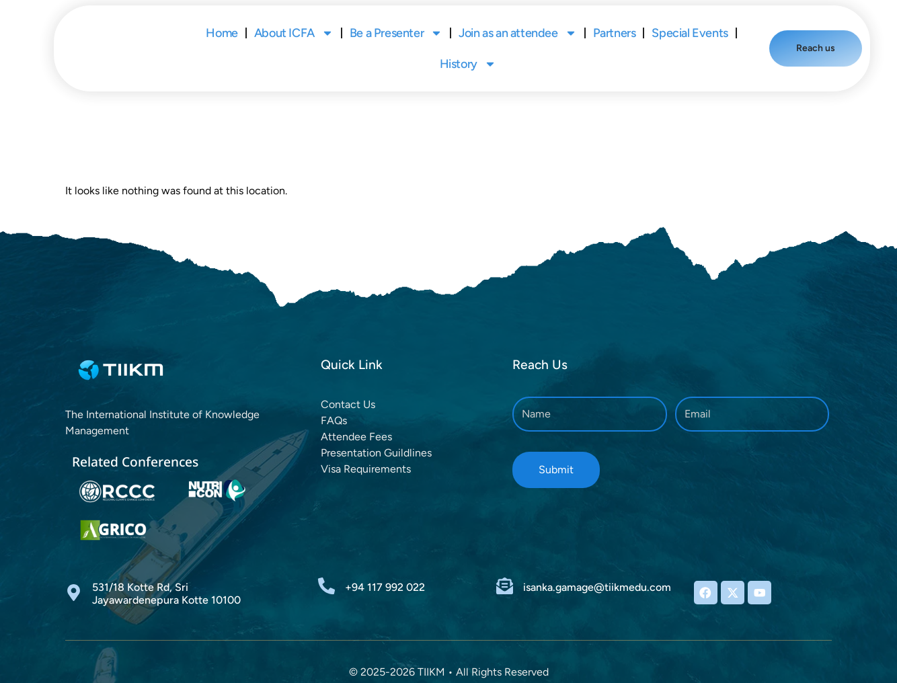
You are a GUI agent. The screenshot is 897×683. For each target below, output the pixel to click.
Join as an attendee (517, 18)
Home (221, 18)
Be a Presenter (396, 18)
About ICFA (294, 18)
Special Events (690, 18)
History (468, 49)
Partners (614, 18)
